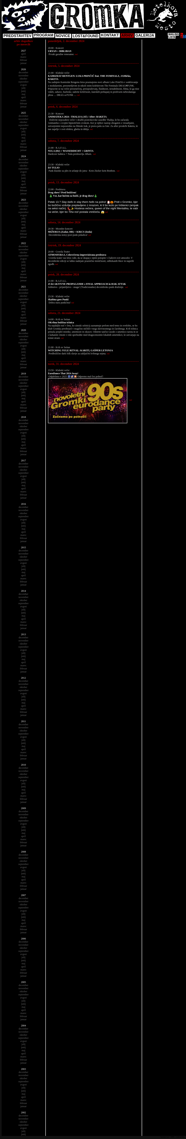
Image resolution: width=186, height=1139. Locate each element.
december (23, 72)
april (23, 53)
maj (23, 94)
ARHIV (127, 35)
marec (23, 56)
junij (23, 91)
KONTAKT (110, 35)
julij (23, 88)
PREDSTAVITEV (17, 36)
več (76, 54)
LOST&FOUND (85, 36)
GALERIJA (144, 35)
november (24, 75)
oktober (23, 78)
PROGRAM (43, 35)
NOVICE (63, 36)
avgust (23, 84)
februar (23, 60)
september (23, 81)
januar (23, 63)
